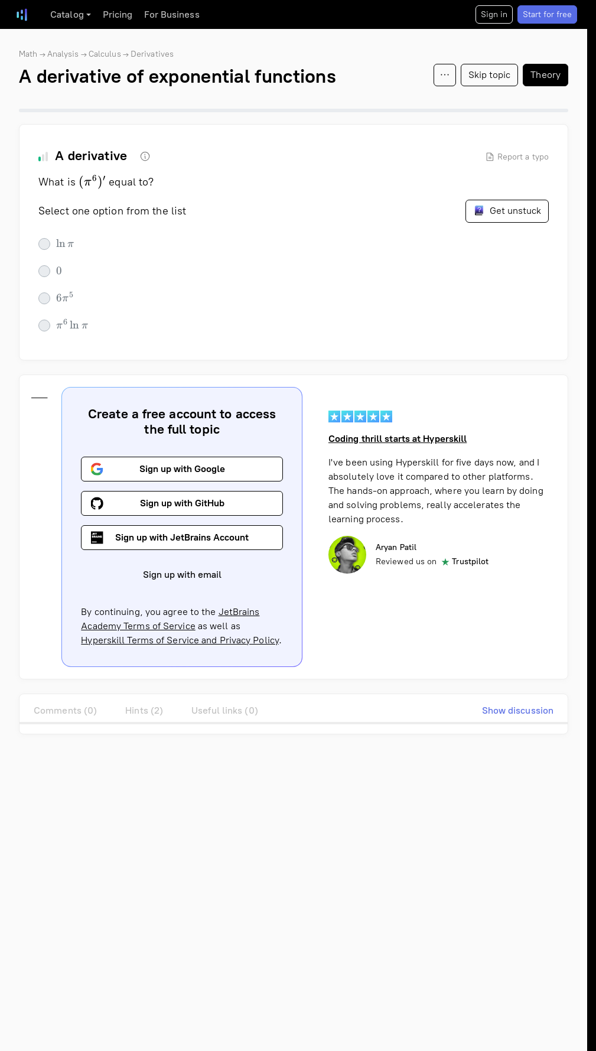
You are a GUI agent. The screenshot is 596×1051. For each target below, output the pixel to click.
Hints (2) (144, 710)
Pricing (118, 14)
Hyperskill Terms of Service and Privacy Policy (180, 640)
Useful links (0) (224, 710)
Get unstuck (507, 210)
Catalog (67, 14)
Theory (545, 74)
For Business (171, 14)
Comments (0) (65, 710)
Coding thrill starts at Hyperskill (397, 438)
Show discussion (518, 710)
